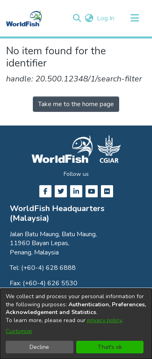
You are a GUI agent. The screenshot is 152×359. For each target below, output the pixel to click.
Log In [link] (106, 18)
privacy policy (104, 320)
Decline (39, 347)
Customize (19, 331)
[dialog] (76, 323)
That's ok (110, 347)
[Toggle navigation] (134, 18)
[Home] (24, 18)
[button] (77, 18)
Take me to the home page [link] (76, 104)
